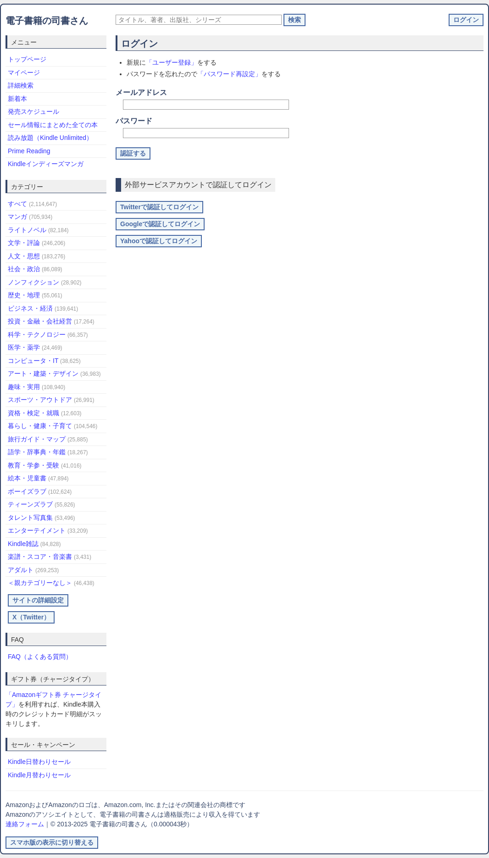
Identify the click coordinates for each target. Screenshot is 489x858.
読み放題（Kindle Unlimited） (50, 137)
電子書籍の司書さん (47, 21)
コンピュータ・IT (44, 360)
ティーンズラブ (41, 504)
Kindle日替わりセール (39, 761)
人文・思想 (36, 256)
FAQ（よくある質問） (40, 656)
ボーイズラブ (40, 491)
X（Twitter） (31, 617)
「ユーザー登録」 (171, 62)
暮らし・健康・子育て (52, 425)
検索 (294, 19)
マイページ (24, 72)
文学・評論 (36, 242)
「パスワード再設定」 (229, 74)
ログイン (466, 19)
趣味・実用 (36, 386)
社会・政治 (35, 269)
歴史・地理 (35, 295)
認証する (133, 153)
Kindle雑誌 (34, 543)
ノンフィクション (45, 282)
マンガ (30, 216)
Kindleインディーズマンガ (45, 163)
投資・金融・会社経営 (51, 321)
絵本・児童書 (38, 478)
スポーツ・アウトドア (51, 399)
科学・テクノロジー (48, 334)
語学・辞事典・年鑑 (48, 452)
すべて (32, 203)
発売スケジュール (33, 111)
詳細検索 (20, 85)
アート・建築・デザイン (54, 373)
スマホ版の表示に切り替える (52, 842)
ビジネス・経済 (43, 308)
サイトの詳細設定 (38, 600)
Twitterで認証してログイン (159, 207)
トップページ (27, 59)
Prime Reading (29, 151)
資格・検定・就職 (45, 413)
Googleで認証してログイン (160, 224)
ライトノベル (38, 230)
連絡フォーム (25, 824)
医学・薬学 (35, 347)
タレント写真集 (41, 517)
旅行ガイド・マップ (48, 439)
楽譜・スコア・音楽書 (49, 556)
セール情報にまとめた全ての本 (53, 124)
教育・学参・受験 (45, 465)
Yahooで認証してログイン (158, 241)
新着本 (17, 98)
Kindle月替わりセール (39, 775)
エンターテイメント (48, 530)
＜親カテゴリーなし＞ (51, 582)
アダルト (33, 570)
